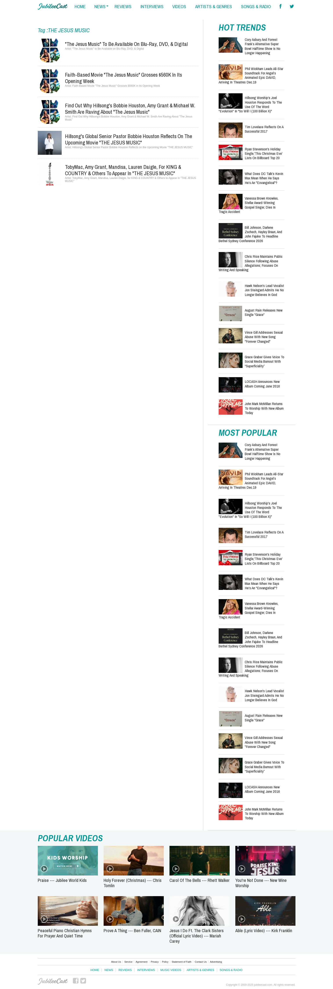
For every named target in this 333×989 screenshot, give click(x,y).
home (80, 6)
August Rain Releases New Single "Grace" (264, 312)
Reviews (125, 970)
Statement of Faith (181, 961)
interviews (152, 6)
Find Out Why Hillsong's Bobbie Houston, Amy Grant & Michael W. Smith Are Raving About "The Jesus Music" (130, 108)
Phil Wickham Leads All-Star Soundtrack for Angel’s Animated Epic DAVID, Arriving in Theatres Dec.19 (251, 75)
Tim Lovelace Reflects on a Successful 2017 (264, 129)
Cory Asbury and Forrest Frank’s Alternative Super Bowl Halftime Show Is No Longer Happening (262, 46)
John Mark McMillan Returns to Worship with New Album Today (264, 408)
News (108, 970)
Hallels (52, 6)
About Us (116, 961)
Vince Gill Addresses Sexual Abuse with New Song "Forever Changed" (264, 337)
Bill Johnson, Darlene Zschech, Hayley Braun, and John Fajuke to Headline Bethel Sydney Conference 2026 (250, 234)
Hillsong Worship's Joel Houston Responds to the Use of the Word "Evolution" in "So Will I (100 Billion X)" (250, 104)
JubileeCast (53, 981)
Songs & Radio (231, 970)
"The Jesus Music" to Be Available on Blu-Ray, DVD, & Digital (126, 43)
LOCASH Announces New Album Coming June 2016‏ (262, 383)
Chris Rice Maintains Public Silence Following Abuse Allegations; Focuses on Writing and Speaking (251, 263)
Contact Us (201, 961)
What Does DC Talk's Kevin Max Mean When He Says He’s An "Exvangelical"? (264, 178)
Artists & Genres (200, 970)
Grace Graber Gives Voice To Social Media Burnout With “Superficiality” (264, 361)
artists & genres (213, 6)
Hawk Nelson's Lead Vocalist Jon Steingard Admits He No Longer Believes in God (264, 290)
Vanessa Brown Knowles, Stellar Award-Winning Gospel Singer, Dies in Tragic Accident (248, 205)
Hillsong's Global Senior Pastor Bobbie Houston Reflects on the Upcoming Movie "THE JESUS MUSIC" (128, 139)
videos (179, 6)
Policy (165, 961)
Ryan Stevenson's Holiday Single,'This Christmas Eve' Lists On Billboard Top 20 (264, 153)
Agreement (142, 961)
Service (128, 961)
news (100, 6)
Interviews (146, 970)
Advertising (216, 961)
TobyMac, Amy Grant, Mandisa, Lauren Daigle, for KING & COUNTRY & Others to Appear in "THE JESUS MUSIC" (123, 170)
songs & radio (256, 6)
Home (94, 970)
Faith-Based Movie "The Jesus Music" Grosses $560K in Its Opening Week (123, 78)
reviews (123, 6)
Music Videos (170, 970)
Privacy (155, 961)
